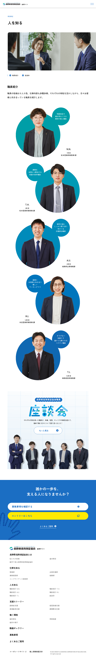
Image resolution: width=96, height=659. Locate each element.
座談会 (27, 75)
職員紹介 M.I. (54, 592)
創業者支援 (14, 605)
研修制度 (53, 619)
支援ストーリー (17, 601)
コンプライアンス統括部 (19, 579)
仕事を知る (15, 567)
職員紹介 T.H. (55, 589)
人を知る (14, 584)
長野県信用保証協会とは (21, 554)
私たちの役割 (15, 558)
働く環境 (14, 614)
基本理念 (53, 558)
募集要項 (14, 634)
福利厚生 (13, 619)
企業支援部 (54, 572)
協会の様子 (14, 622)
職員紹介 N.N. (15, 589)
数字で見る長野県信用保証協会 (21, 562)
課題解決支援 (54, 609)
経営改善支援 (54, 605)
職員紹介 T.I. (14, 595)
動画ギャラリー (17, 628)
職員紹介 (15, 75)
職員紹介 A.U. (15, 592)
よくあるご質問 (17, 641)
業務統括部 (14, 575)
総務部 (52, 575)
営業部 (12, 572)
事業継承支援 (15, 609)
